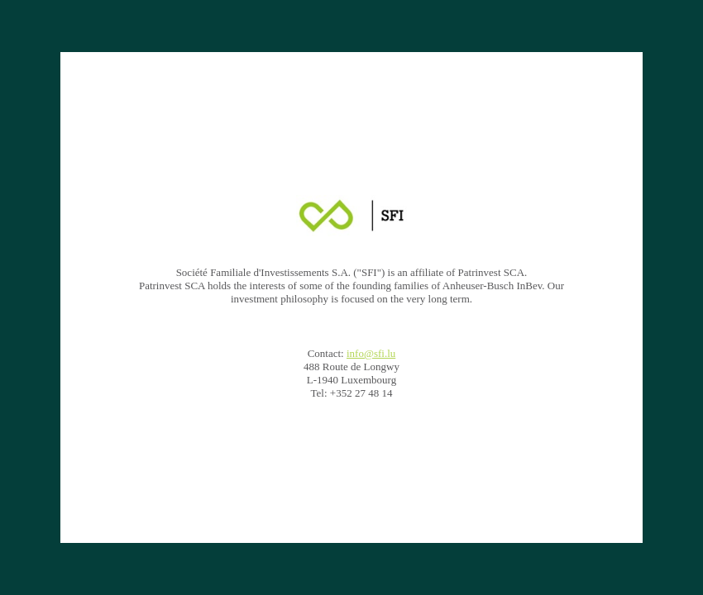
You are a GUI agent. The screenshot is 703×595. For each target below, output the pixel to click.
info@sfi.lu (371, 353)
